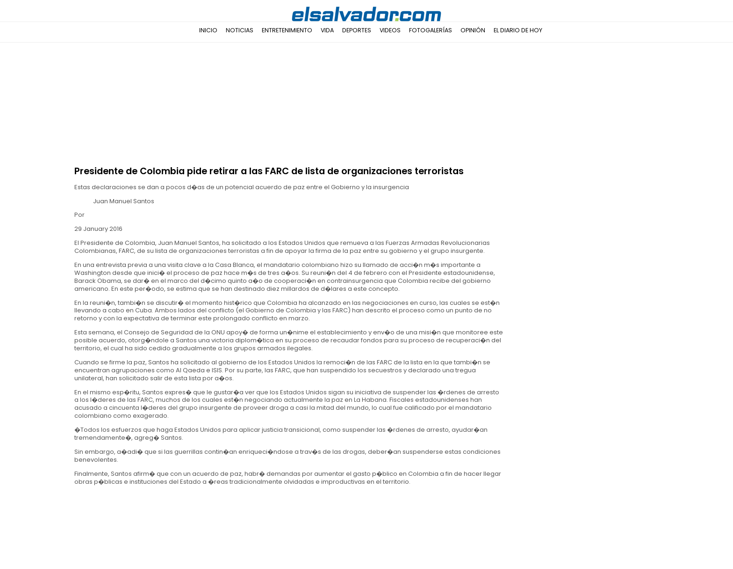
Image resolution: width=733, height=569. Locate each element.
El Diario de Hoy (518, 30)
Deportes (356, 30)
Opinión (472, 30)
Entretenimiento (287, 30)
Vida (327, 30)
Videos (390, 30)
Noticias (239, 30)
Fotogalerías (430, 30)
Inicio (208, 30)
